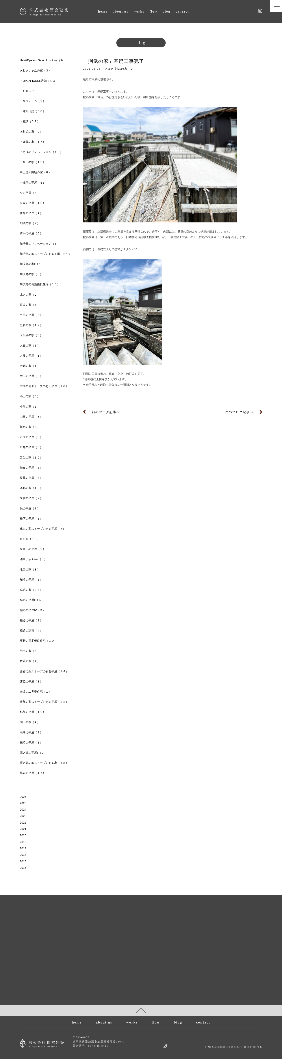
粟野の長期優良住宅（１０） (38, 640)
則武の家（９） (126, 68)
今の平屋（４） (30, 192)
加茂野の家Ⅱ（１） (32, 264)
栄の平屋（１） (30, 508)
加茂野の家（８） (31, 274)
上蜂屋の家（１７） (33, 142)
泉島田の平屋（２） (33, 549)
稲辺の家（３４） (31, 589)
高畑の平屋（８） (31, 732)
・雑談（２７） (30, 121)
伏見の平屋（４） (31, 213)
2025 (23, 803)
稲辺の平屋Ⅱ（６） (32, 600)
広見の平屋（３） (31, 447)
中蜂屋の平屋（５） (33, 182)
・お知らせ (27, 91)
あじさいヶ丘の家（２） (35, 70)
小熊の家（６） (30, 406)
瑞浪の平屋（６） (31, 579)
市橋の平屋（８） (31, 437)
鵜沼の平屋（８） (31, 742)
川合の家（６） (30, 427)
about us (120, 11)
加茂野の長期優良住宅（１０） (40, 284)
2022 (23, 822)
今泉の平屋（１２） (33, 203)
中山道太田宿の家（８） (35, 172)
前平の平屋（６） (31, 233)
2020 (23, 835)
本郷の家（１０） (31, 488)
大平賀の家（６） (31, 335)
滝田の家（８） (30, 569)
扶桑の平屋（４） (31, 477)
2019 (23, 842)
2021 (23, 829)
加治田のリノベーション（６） (40, 243)
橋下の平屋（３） (31, 518)
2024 (23, 809)
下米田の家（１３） (33, 162)
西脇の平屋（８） (31, 681)
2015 (23, 867)
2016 (23, 861)
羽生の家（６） (30, 651)
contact (182, 11)
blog (167, 11)
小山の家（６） (30, 396)
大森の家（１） (30, 345)
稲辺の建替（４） (31, 630)
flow (154, 11)
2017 (23, 854)
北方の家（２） (30, 294)
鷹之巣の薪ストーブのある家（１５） (44, 762)
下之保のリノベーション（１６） (41, 152)
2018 (23, 848)
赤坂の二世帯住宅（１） (35, 691)
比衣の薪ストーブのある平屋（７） (43, 528)
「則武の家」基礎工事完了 (113, 61)
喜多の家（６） (30, 304)
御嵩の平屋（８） (31, 467)
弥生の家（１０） (31, 457)
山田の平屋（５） (31, 416)
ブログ (109, 68)
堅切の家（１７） (31, 325)
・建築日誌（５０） (33, 111)
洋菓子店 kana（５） (33, 559)
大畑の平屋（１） (31, 355)
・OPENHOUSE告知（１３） (39, 80)
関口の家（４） (30, 722)
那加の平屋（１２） (33, 712)
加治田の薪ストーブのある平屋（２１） (45, 253)
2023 (23, 816)
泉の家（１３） (30, 539)
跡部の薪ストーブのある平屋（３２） (44, 701)
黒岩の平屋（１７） (33, 773)
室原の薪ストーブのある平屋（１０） (44, 386)
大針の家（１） (30, 365)
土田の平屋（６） (31, 315)
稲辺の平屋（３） (31, 620)
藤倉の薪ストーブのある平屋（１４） (44, 671)
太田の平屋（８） (31, 376)
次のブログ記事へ (239, 412)
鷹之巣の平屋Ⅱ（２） (33, 752)
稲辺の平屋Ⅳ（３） (32, 610)
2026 (23, 796)
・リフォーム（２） (33, 101)
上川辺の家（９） (31, 131)
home (103, 11)
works (139, 11)
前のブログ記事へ (106, 412)
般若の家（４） (30, 661)
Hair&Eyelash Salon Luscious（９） (43, 60)
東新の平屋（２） (31, 498)
